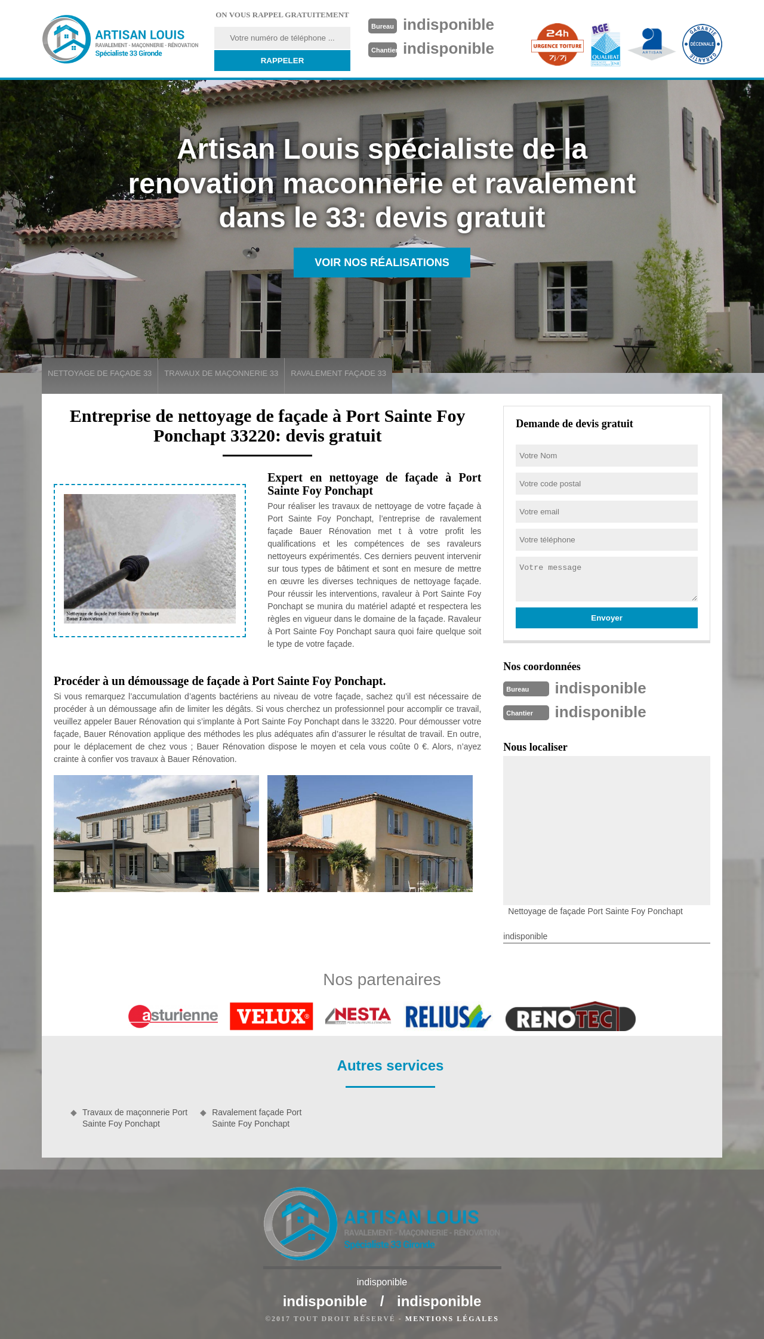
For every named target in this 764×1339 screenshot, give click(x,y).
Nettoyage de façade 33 (100, 373)
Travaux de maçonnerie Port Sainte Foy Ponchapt (134, 1117)
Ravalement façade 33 (338, 373)
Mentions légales (452, 1319)
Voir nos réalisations (382, 263)
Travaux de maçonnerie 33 (221, 373)
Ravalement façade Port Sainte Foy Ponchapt (256, 1117)
